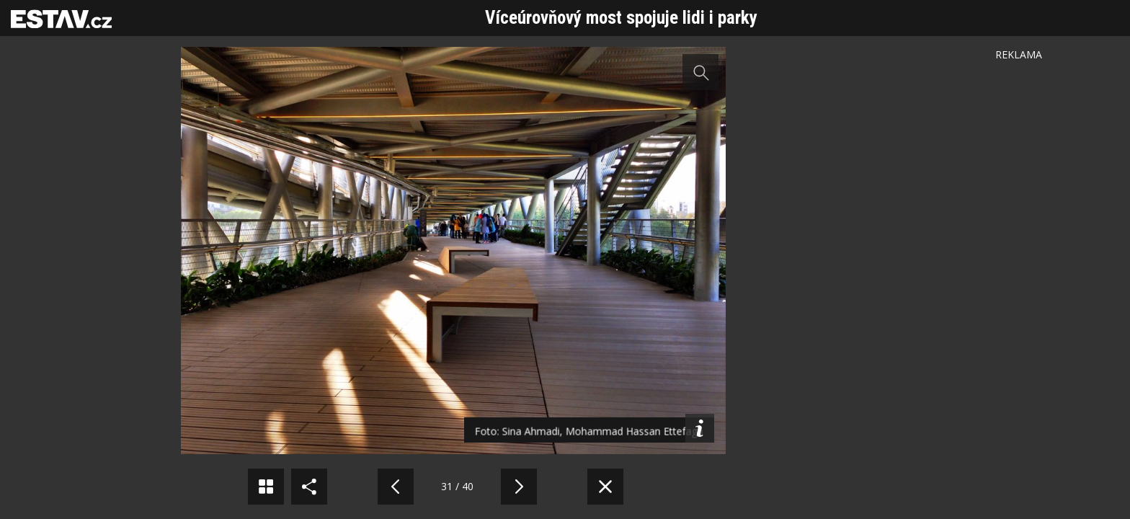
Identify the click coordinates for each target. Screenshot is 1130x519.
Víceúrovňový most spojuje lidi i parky (621, 17)
